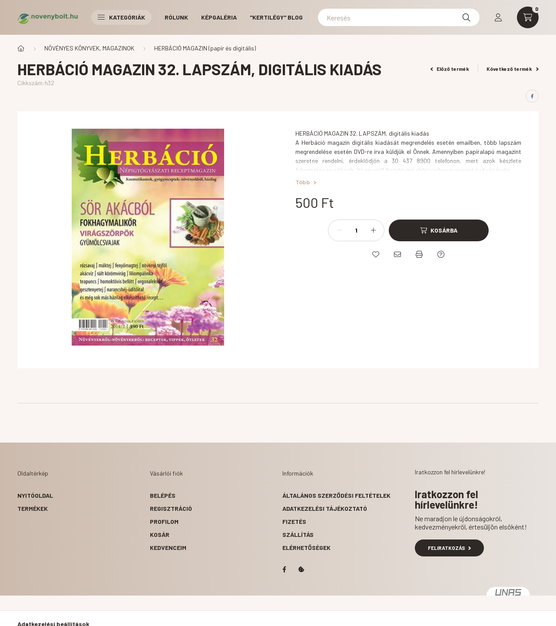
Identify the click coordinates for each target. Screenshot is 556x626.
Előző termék (450, 69)
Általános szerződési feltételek (336, 495)
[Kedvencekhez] (375, 254)
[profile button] (498, 17)
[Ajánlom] (397, 254)
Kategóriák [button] (121, 17)
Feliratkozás (449, 548)
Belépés (162, 495)
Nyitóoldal (35, 495)
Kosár (159, 534)
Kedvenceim (168, 547)
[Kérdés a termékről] (441, 254)
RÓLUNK (176, 17)
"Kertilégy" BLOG (276, 17)
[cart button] (528, 17)
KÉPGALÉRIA (219, 17)
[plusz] (373, 230)
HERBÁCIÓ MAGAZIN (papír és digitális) (205, 48)
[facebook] (532, 96)
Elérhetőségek (306, 547)
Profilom (164, 521)
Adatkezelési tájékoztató (324, 508)
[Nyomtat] (419, 254)
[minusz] (339, 230)
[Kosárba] (439, 230)
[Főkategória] (20, 48)
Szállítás (298, 534)
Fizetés (294, 521)
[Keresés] (399, 17)
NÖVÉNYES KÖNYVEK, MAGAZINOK (89, 48)
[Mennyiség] (356, 230)
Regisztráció (171, 508)
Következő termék (512, 69)
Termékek (32, 508)
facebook (284, 569)
